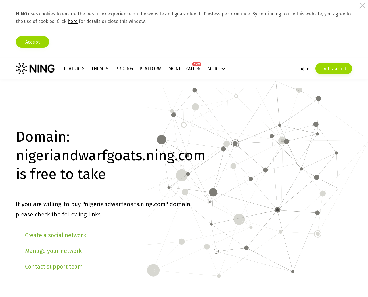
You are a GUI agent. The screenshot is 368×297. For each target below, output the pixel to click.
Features (74, 68)
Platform (150, 68)
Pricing (124, 68)
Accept (32, 42)
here (73, 21)
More (214, 68)
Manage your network (53, 250)
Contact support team (54, 266)
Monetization (184, 68)
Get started (333, 68)
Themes (99, 68)
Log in (303, 68)
